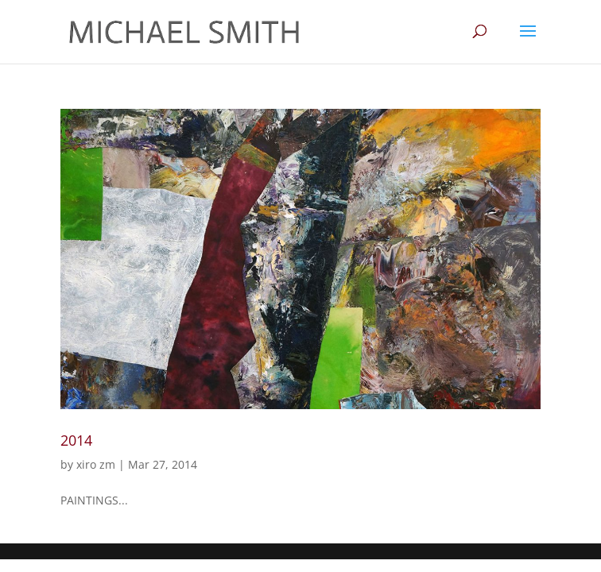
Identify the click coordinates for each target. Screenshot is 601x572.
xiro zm (95, 464)
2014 (76, 440)
